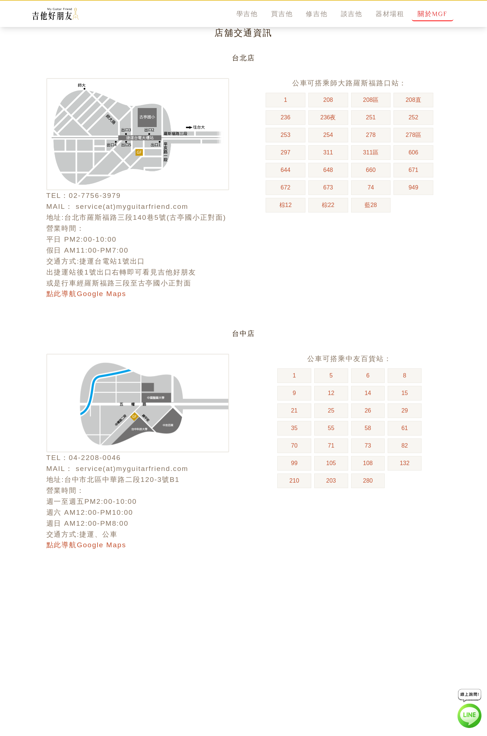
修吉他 (316, 14)
